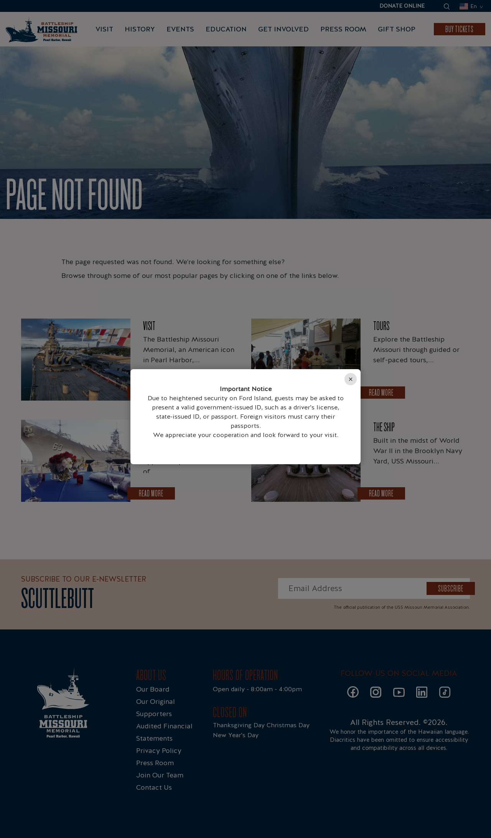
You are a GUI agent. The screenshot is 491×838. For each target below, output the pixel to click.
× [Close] (350, 379)
